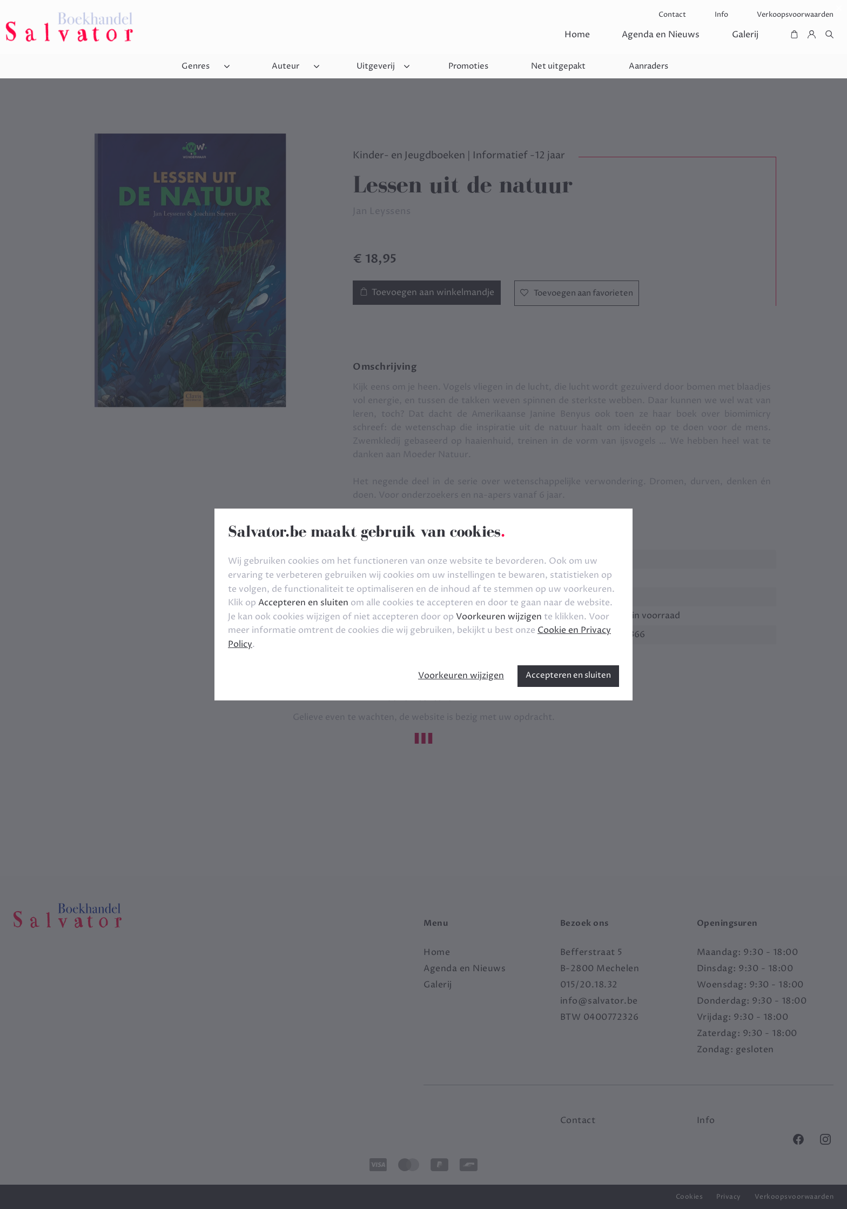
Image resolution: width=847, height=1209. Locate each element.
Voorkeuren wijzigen (461, 676)
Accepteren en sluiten (568, 675)
